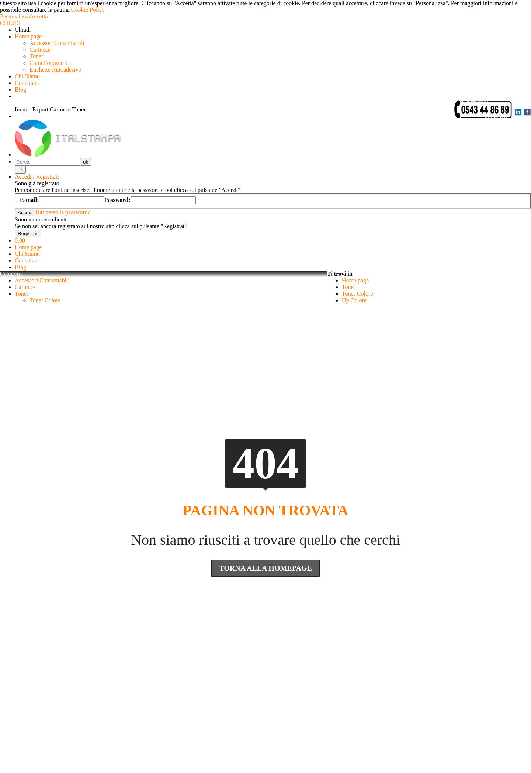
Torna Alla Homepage (265, 568)
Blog (20, 89)
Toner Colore (45, 300)
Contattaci (27, 83)
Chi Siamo (27, 76)
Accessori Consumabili (57, 43)
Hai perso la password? (62, 212)
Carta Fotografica (50, 63)
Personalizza (15, 16)
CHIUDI (10, 23)
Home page (28, 36)
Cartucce (40, 50)
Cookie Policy (87, 10)
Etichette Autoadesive (55, 69)
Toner (36, 56)
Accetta (39, 16)
